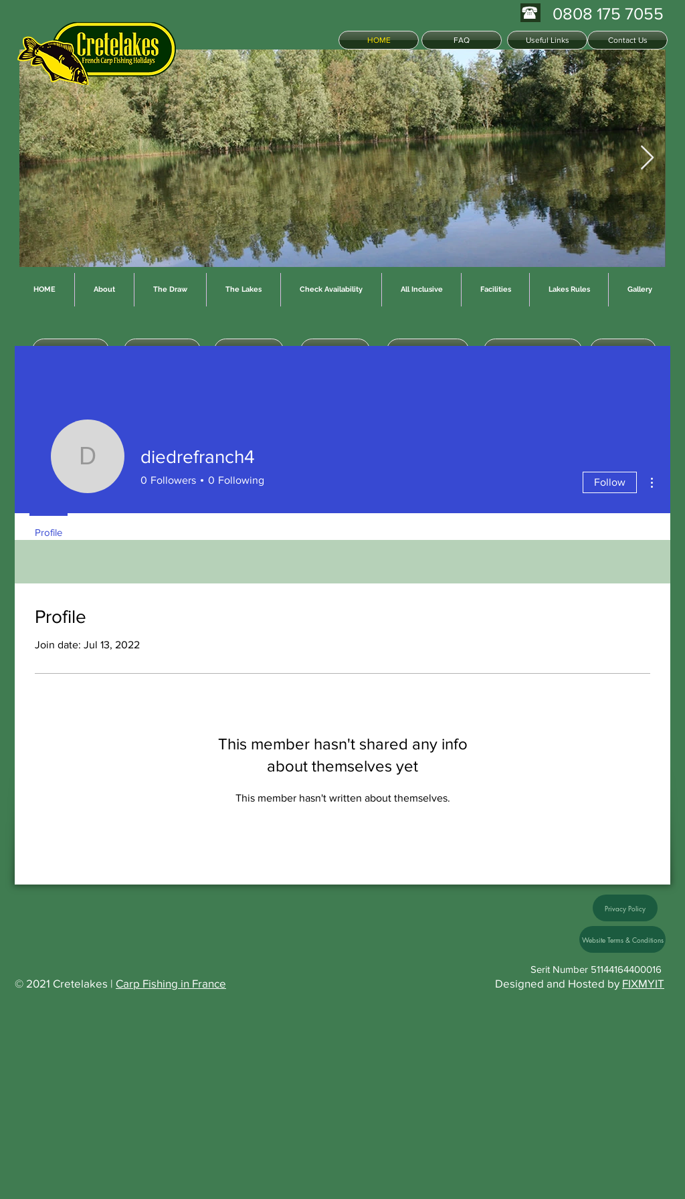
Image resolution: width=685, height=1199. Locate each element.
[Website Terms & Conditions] (622, 939)
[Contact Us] (627, 40)
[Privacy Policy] (625, 908)
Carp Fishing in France (171, 983)
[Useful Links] (547, 40)
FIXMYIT (643, 983)
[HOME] (378, 40)
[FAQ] (461, 40)
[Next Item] (647, 158)
